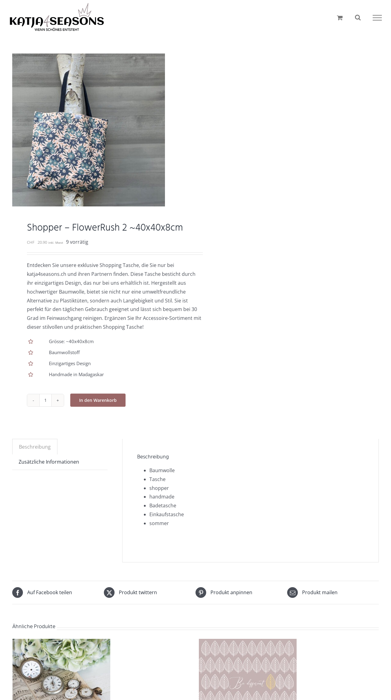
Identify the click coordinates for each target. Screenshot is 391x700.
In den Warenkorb (98, 400)
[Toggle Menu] (377, 17)
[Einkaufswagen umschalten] (340, 17)
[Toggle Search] (358, 17)
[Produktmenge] (45, 400)
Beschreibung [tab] (35, 446)
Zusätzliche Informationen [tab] (49, 461)
